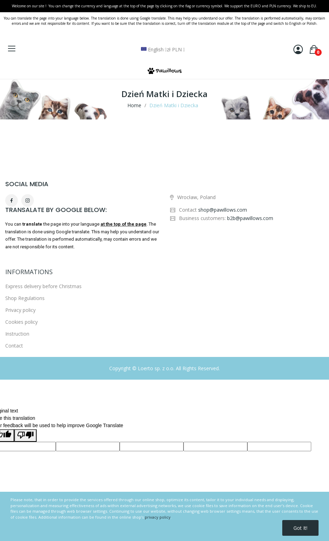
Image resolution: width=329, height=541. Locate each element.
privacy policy (158, 517)
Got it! (300, 528)
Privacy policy (20, 388)
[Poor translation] (25, 435)
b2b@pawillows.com (250, 218)
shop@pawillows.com (222, 209)
